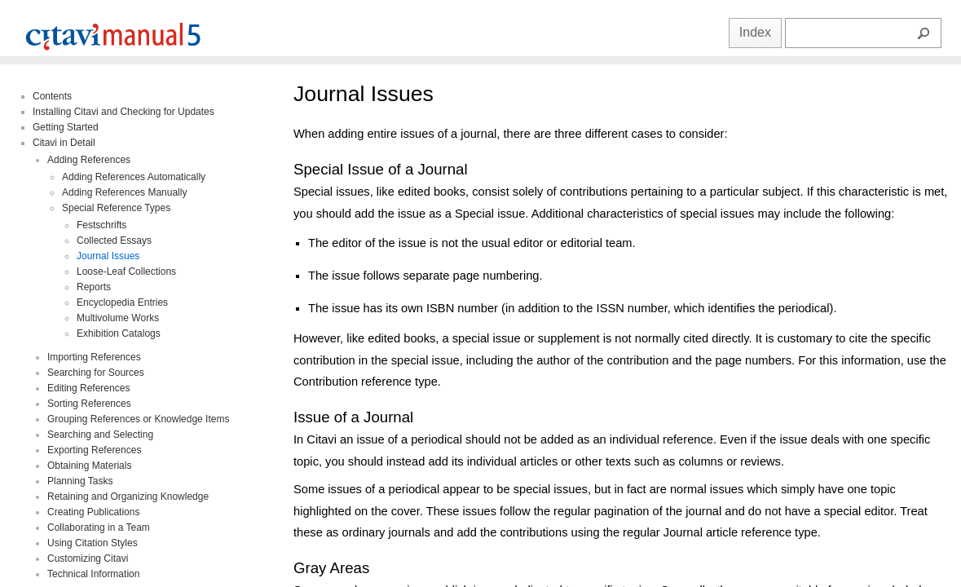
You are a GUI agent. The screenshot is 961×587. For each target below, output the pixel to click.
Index (755, 32)
